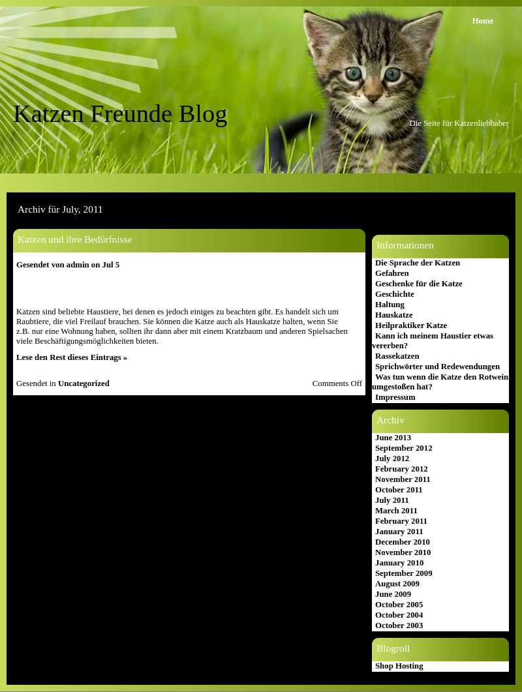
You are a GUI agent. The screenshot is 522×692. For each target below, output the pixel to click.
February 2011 (401, 521)
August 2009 (397, 583)
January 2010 (399, 562)
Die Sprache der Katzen (417, 262)
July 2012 (392, 458)
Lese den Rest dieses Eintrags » (71, 357)
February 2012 (401, 469)
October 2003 (399, 625)
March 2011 (396, 510)
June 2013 (393, 437)
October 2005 (399, 604)
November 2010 (403, 552)
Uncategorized (84, 383)
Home (483, 20)
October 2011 (399, 489)
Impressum (395, 397)
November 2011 (403, 479)
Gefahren (392, 273)
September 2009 (404, 573)
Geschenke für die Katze (419, 283)
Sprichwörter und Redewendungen (437, 366)
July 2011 (392, 500)
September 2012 (404, 448)
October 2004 (399, 615)
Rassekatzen (397, 356)
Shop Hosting (399, 665)
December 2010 (402, 542)
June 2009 (393, 594)
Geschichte (394, 294)
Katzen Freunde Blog (120, 113)
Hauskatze (394, 315)
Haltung (390, 304)
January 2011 (399, 531)
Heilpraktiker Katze (411, 325)
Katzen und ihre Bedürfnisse (75, 239)
